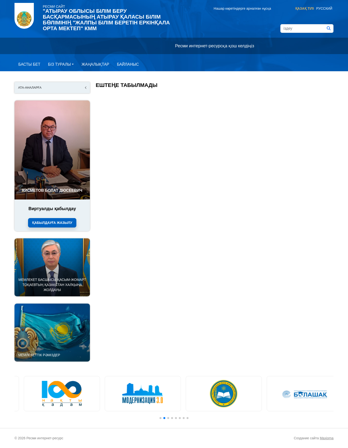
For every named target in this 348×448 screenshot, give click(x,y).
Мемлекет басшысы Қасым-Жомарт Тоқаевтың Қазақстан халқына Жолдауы (52, 285)
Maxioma (327, 438)
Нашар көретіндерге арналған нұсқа (242, 8)
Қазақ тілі (304, 8)
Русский (324, 8)
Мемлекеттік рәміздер (39, 355)
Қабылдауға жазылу (52, 223)
